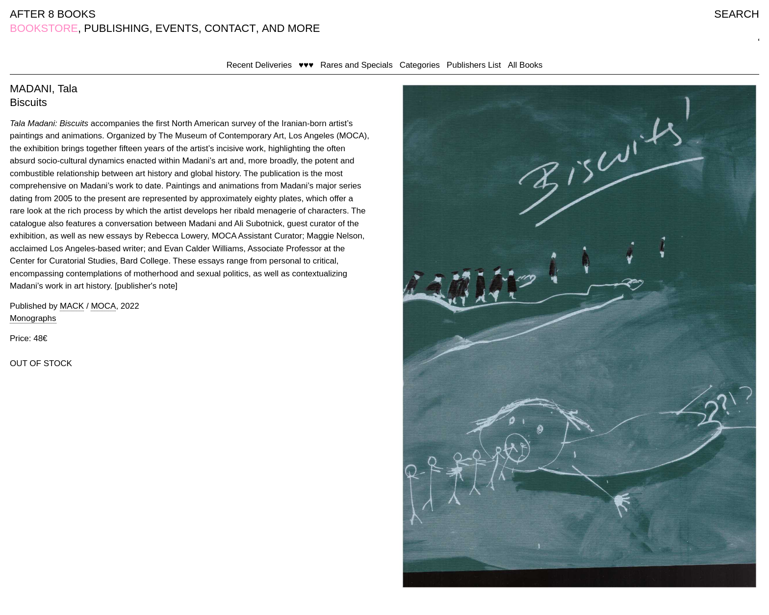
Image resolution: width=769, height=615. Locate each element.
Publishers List (474, 65)
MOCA (103, 306)
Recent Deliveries (259, 65)
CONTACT (230, 28)
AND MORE (291, 28)
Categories (420, 65)
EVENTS (177, 28)
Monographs (33, 318)
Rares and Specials (356, 65)
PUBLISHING (116, 28)
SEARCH (736, 14)
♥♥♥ (306, 65)
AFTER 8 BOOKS (53, 14)
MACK (72, 306)
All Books (525, 65)
